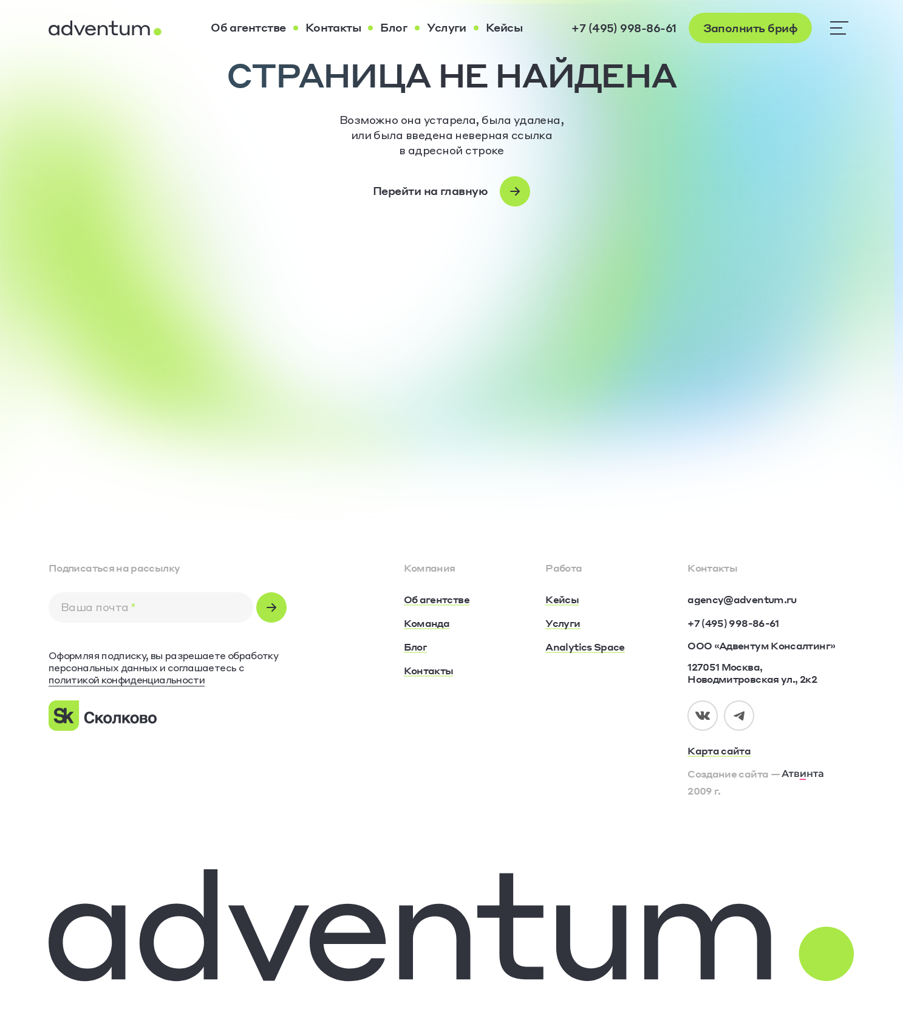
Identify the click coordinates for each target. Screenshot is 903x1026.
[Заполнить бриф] (750, 28)
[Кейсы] (504, 28)
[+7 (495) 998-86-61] (623, 27)
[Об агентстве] (248, 28)
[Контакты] (333, 28)
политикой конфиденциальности (127, 679)
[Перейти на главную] (451, 191)
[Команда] (427, 623)
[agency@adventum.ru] (741, 599)
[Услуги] (446, 28)
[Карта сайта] (770, 751)
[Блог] (393, 28)
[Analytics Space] (584, 647)
